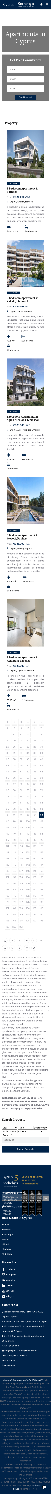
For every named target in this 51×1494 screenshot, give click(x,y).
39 (21, 759)
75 (21, 796)
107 (34, 827)
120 (41, 840)
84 (41, 802)
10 (28, 728)
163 (7, 889)
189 (21, 914)
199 (7, 926)
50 (14, 771)
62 (14, 784)
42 (41, 759)
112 (28, 833)
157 (7, 883)
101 (34, 821)
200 (14, 926)
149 (34, 871)
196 (28, 920)
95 (34, 815)
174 (41, 895)
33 (21, 753)
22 (28, 740)
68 (14, 790)
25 (7, 746)
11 (34, 728)
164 (14, 889)
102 (41, 821)
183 (21, 908)
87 (21, 809)
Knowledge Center (13, 1207)
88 (28, 809)
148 (28, 871)
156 (41, 877)
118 (28, 840)
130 (28, 852)
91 (7, 815)
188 (14, 914)
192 (41, 914)
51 (21, 771)
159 (21, 883)
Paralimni (7, 1254)
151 (7, 877)
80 (14, 802)
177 (21, 902)
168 (41, 889)
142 (28, 864)
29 (34, 746)
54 (41, 771)
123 (21, 846)
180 (41, 902)
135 (21, 858)
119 (34, 840)
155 (34, 877)
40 (28, 759)
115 (7, 840)
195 (21, 920)
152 (14, 877)
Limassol (7, 1229)
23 (34, 740)
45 (21, 765)
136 (28, 858)
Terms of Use (8, 1360)
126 (41, 846)
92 (14, 815)
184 (28, 908)
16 (28, 734)
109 (7, 833)
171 (21, 895)
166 (28, 889)
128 (14, 852)
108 (41, 827)
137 (34, 858)
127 (7, 852)
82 (28, 802)
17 (35, 734)
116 (14, 840)
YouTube (10, 1291)
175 (7, 902)
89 (34, 809)
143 (34, 864)
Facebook (10, 1269)
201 (21, 926)
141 (21, 864)
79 (7, 802)
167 (34, 889)
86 (14, 809)
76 (28, 796)
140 (14, 864)
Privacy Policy (8, 1365)
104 (14, 827)
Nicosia (6, 1244)
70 (28, 790)
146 (14, 871)
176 (14, 902)
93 (21, 815)
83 (34, 802)
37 (7, 759)
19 (7, 740)
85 (7, 809)
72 (41, 790)
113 (34, 833)
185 (34, 908)
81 (21, 802)
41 (35, 759)
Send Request (25, 97)
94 (28, 815)
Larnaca (7, 1239)
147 (21, 871)
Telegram (10, 1296)
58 (28, 777)
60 (41, 777)
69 (21, 790)
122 (14, 846)
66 (41, 784)
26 (14, 746)
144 (41, 864)
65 (34, 784)
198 (41, 920)
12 (41, 728)
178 (28, 902)
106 (28, 827)
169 (7, 895)
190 (28, 914)
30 (41, 746)
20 (14, 740)
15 (21, 734)
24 (41, 740)
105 (21, 827)
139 (7, 864)
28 (28, 746)
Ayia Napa (8, 1234)
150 (41, 871)
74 (14, 796)
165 (21, 889)
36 (41, 753)
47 (34, 765)
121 (7, 846)
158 (14, 883)
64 (28, 784)
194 (14, 920)
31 (7, 753)
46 (28, 765)
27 (21, 746)
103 (7, 827)
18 (42, 734)
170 (14, 895)
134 (14, 858)
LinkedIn (9, 1285)
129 (21, 852)
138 (41, 858)
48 (41, 765)
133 (7, 858)
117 (21, 840)
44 (14, 765)
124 (28, 846)
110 (14, 833)
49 (7, 771)
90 (41, 809)
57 (21, 777)
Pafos (6, 1224)
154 (28, 877)
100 (28, 821)
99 (21, 821)
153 (21, 877)
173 (34, 895)
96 (41, 815)
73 (7, 796)
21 (21, 740)
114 (41, 833)
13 (7, 734)
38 (14, 759)
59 (34, 777)
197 (34, 920)
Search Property (25, 1149)
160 (28, 883)
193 (7, 920)
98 (14, 821)
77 (34, 796)
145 (7, 871)
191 (34, 914)
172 (28, 895)
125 (34, 846)
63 (21, 784)
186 (41, 908)
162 (41, 883)
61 (8, 784)
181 (7, 908)
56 (14, 777)
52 (28, 771)
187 (7, 914)
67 (7, 790)
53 (34, 771)
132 (41, 852)
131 (34, 852)
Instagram (11, 1274)
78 (41, 796)
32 (14, 753)
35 (34, 753)
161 (34, 883)
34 (28, 753)
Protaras (7, 1249)
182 (14, 908)
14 (14, 734)
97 (7, 821)
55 (7, 777)
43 (7, 765)
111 (21, 833)
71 (35, 790)
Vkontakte (11, 1280)
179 (34, 902)
